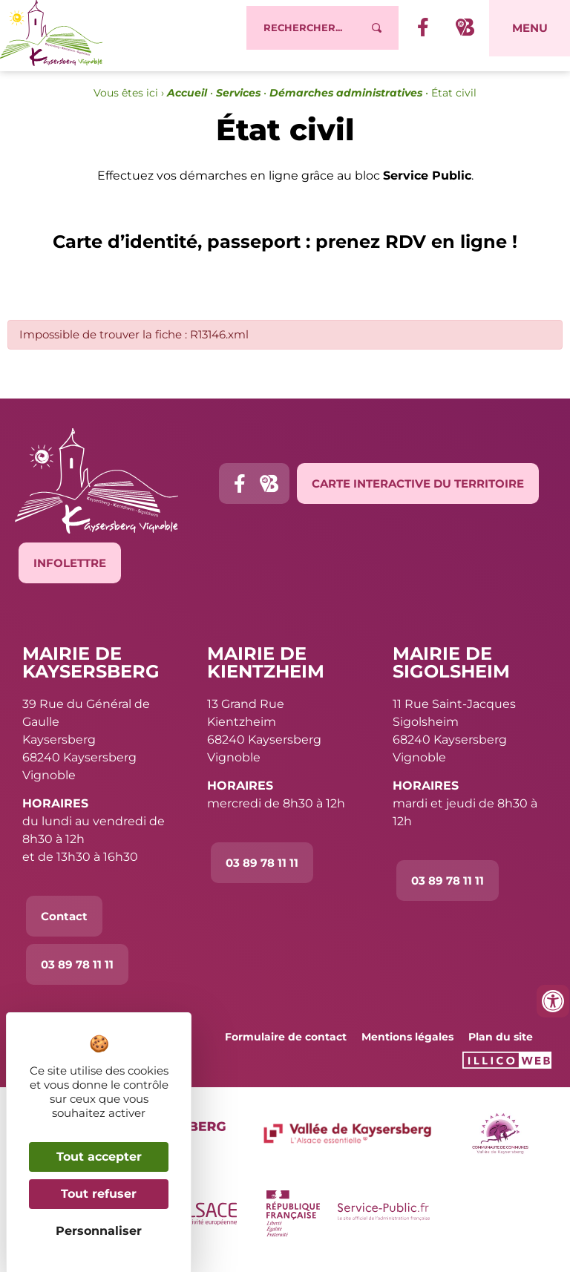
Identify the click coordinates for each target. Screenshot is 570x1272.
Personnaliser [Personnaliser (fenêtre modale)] (99, 1231)
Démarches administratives (345, 101)
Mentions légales (407, 1045)
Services (238, 101)
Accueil (187, 101)
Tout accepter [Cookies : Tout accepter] (99, 1157)
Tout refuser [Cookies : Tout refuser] (99, 1194)
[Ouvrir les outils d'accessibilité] (553, 1001)
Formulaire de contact (286, 1045)
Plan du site (500, 1045)
